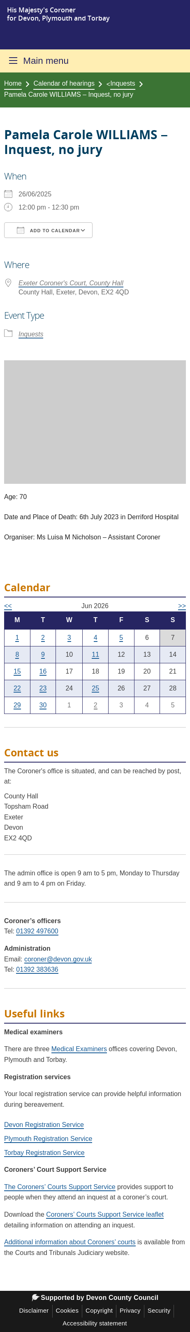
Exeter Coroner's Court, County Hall (71, 283)
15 (17, 671)
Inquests (122, 83)
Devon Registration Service (44, 1124)
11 (95, 654)
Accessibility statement (95, 1323)
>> (182, 605)
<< (8, 605)
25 (95, 688)
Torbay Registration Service (44, 1152)
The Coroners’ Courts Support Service (60, 1186)
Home (13, 83)
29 (17, 705)
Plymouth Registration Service (48, 1138)
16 (43, 671)
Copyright (99, 1310)
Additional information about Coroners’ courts (70, 1242)
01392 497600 (37, 931)
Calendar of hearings (64, 83)
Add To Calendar (48, 230)
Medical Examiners (79, 1048)
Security (159, 1310)
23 (43, 688)
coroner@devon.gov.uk (58, 959)
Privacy (130, 1310)
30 (43, 705)
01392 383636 (37, 969)
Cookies (67, 1310)
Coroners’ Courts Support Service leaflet (105, 1214)
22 (17, 688)
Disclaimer (34, 1310)
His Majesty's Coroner (41, 9)
